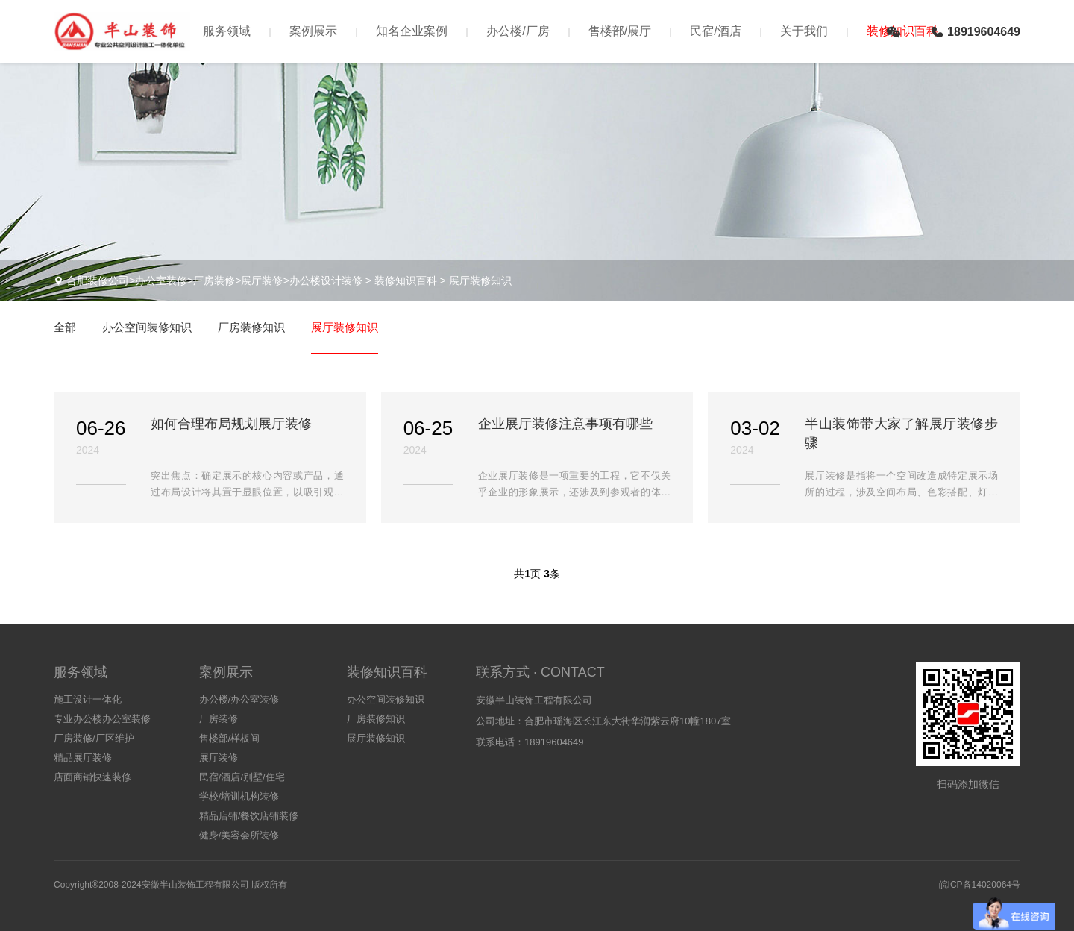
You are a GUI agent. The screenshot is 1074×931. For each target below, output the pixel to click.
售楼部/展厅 (619, 31)
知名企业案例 (412, 31)
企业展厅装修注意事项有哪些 (565, 423)
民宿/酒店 (715, 31)
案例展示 (313, 31)
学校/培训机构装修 (239, 796)
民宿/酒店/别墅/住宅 (242, 777)
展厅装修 (218, 757)
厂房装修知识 (251, 327)
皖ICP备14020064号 (979, 885)
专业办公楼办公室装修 (102, 718)
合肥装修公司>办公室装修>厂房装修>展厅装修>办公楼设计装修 (214, 280)
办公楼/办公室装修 (239, 699)
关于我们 (804, 31)
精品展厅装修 (83, 757)
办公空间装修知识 (147, 327)
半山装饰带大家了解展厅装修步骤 (901, 433)
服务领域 (227, 31)
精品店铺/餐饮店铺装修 (249, 815)
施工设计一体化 (88, 699)
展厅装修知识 (480, 280)
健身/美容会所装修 (239, 835)
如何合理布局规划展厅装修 (231, 423)
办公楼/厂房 (517, 31)
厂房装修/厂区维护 (94, 738)
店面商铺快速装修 (92, 777)
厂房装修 (218, 718)
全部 (65, 327)
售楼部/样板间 (229, 738)
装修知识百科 (405, 280)
